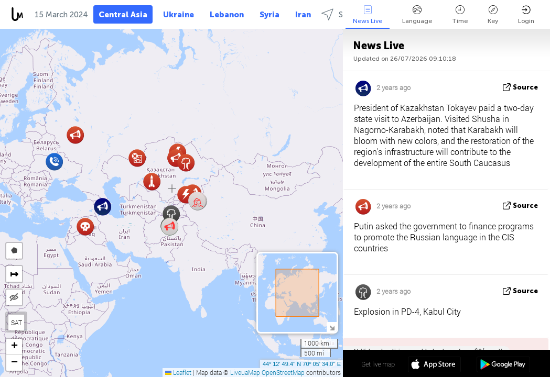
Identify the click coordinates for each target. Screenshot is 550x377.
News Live (367, 15)
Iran (303, 14)
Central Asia (123, 14)
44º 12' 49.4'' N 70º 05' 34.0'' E (302, 364)
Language (417, 15)
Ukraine (178, 14)
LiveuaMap (245, 372)
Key (493, 15)
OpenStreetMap (283, 372)
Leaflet (178, 372)
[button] (197, 201)
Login (526, 15)
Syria (269, 14)
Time (460, 15)
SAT (16, 322)
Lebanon (227, 14)
